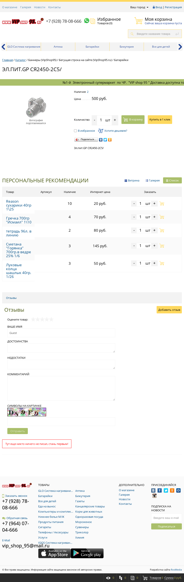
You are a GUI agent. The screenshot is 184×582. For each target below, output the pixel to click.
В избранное (84, 131)
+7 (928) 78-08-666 (63, 21)
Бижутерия (127, 46)
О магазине (9, 7)
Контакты (54, 7)
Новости (39, 7)
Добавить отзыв (169, 310)
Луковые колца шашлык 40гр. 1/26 (18, 270)
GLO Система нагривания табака (23, 48)
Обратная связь (15, 518)
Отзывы (11, 298)
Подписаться (166, 526)
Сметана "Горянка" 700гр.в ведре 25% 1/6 (18, 250)
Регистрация (173, 7)
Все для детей (161, 46)
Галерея (25, 7)
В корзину (133, 119)
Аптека (58, 46)
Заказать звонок (14, 496)
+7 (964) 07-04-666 (15, 526)
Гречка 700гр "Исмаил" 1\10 (18, 220)
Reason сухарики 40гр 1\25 (18, 205)
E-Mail (6, 540)
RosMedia (176, 569)
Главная (7, 60)
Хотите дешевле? (112, 131)
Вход (159, 7)
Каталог (20, 60)
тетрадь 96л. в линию (18, 233)
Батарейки (92, 46)
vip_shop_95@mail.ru (26, 545)
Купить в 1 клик (159, 119)
